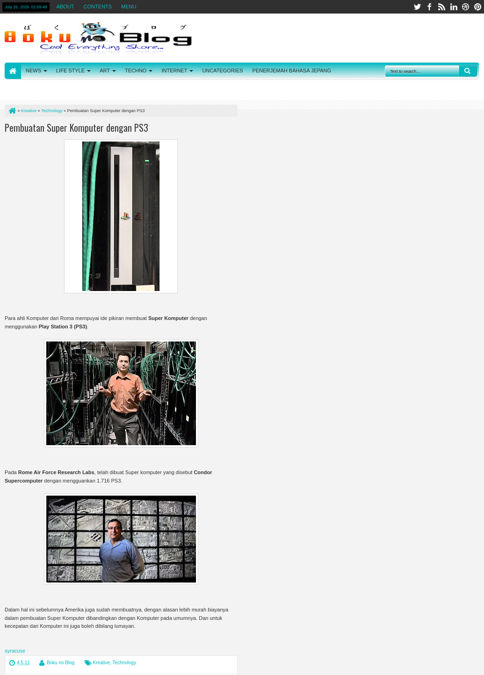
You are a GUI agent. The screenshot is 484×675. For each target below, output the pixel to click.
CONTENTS (98, 6)
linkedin (454, 7)
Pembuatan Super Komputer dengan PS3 (76, 128)
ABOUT (65, 6)
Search (468, 71)
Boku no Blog (61, 662)
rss (441, 7)
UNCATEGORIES (222, 70)
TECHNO (135, 70)
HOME (13, 71)
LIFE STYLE (70, 70)
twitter (417, 7)
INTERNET (174, 70)
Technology (125, 662)
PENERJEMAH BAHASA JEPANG (292, 70)
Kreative (101, 662)
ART (105, 70)
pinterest (478, 7)
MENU (128, 6)
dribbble (466, 7)
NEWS (33, 70)
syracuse (15, 651)
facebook (429, 7)
